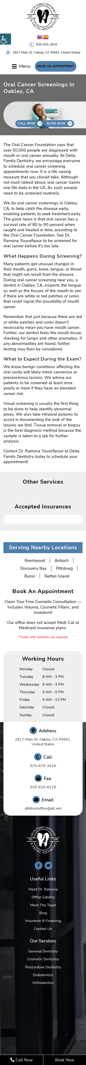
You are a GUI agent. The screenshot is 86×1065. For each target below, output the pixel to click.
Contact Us (43, 928)
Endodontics (43, 975)
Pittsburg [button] (64, 568)
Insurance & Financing (43, 920)
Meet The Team (43, 905)
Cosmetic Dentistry (43, 959)
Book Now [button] (56, 123)
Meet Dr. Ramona (43, 889)
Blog (43, 913)
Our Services (43, 941)
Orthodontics (43, 982)
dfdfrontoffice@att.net (43, 808)
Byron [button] (29, 576)
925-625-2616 (46, 44)
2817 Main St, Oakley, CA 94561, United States (46, 52)
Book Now (64, 1060)
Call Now (21, 1060)
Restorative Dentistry (43, 967)
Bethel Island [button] (56, 576)
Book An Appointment (55, 66)
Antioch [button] (62, 560)
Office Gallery (43, 897)
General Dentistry (43, 951)
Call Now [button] (26, 123)
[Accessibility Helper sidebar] (5, 39)
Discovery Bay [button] (33, 568)
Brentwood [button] (35, 560)
